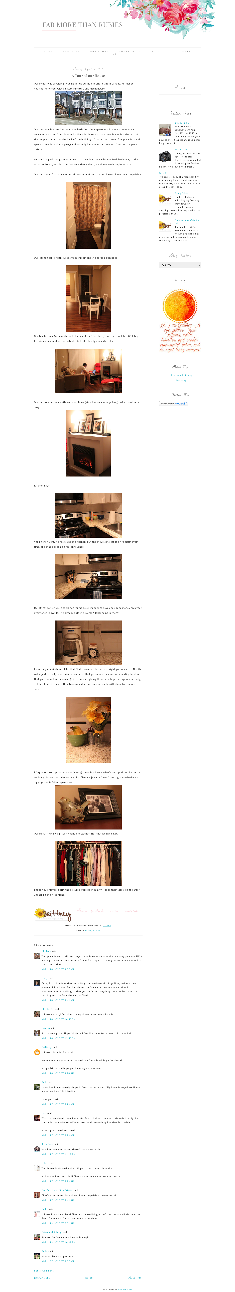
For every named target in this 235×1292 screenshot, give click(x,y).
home (88, 930)
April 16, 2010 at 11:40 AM (58, 1038)
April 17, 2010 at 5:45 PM (58, 1200)
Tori (44, 1113)
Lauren (46, 1028)
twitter (113, 910)
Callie (45, 1209)
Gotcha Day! (181, 149)
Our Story (99, 51)
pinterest (131, 910)
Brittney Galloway (181, 375)
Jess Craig (48, 1144)
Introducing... (182, 123)
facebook (97, 910)
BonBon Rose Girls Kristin (57, 1190)
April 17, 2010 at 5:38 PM (58, 1181)
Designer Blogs (125, 1289)
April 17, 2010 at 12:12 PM (59, 1154)
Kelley (45, 1251)
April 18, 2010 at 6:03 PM (58, 1223)
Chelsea (46, 951)
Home (48, 51)
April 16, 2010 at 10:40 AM (58, 1019)
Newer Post (42, 1277)
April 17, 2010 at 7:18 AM (58, 1104)
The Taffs (47, 1009)
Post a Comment (44, 1270)
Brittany (47, 1047)
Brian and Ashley (51, 1232)
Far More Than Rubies (82, 24)
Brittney (181, 380)
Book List (161, 51)
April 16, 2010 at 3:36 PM (58, 1073)
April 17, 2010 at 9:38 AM (58, 1135)
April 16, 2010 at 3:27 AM (58, 969)
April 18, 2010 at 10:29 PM (59, 1242)
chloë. (45, 1163)
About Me (71, 51)
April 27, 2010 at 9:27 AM (58, 1261)
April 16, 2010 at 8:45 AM (58, 1000)
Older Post (135, 1277)
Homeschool (130, 51)
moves (96, 930)
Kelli (44, 1082)
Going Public (181, 193)
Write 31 (163, 173)
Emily (45, 978)
